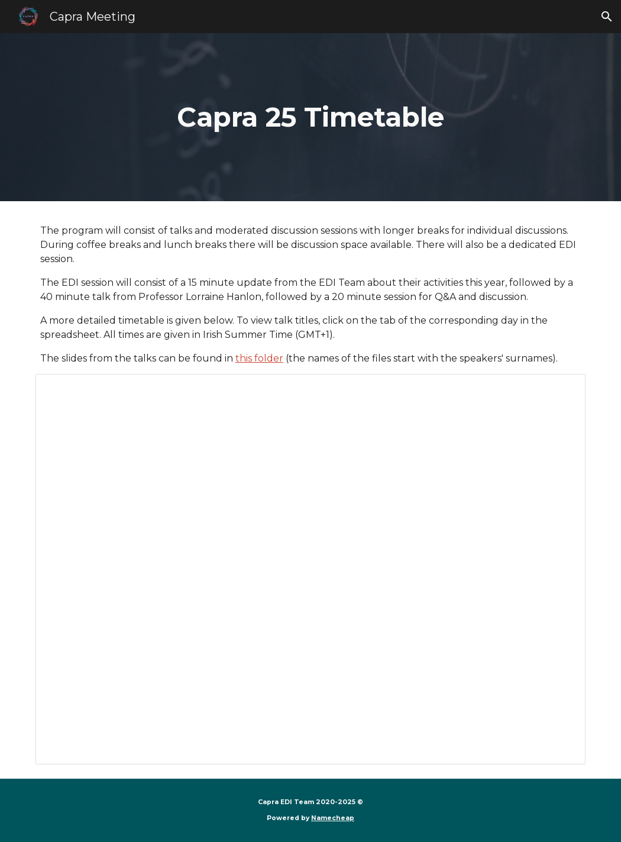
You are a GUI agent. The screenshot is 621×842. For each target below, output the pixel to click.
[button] (607, 16)
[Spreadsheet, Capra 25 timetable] (310, 569)
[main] (310, 117)
